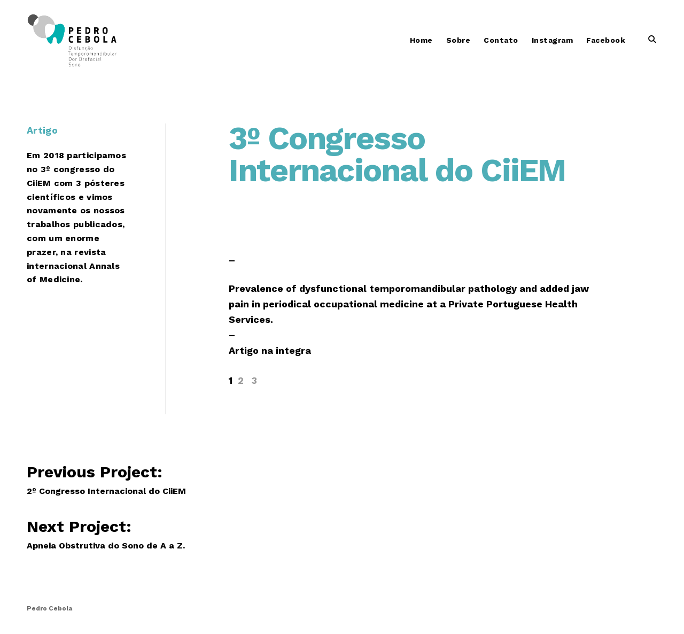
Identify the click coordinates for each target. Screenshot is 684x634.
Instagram (552, 40)
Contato (501, 40)
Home (421, 40)
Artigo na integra (270, 350)
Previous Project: (120, 478)
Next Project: (104, 532)
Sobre (458, 40)
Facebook (605, 40)
